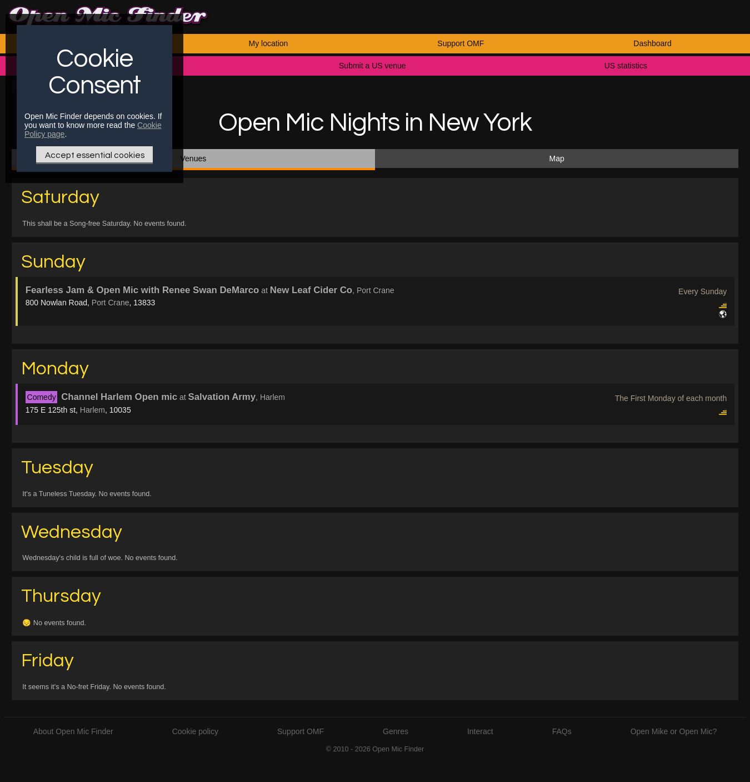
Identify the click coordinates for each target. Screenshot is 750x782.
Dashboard (652, 43)
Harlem (92, 409)
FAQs (562, 731)
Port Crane (110, 302)
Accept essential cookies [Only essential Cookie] (94, 155)
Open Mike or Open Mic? (674, 731)
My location (268, 43)
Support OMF (460, 43)
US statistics (625, 65)
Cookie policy (195, 731)
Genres (395, 731)
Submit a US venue (372, 65)
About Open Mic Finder (73, 731)
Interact (480, 731)
